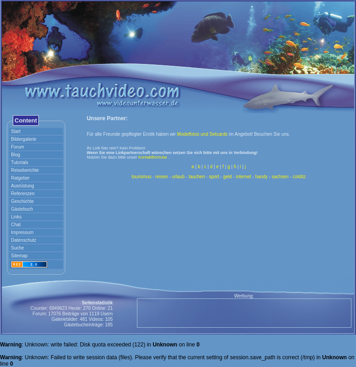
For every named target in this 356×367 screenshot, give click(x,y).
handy (261, 176)
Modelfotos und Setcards (202, 134)
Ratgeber (20, 178)
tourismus (141, 176)
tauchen (196, 176)
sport (214, 176)
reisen (162, 176)
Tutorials (19, 162)
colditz (299, 176)
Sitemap (19, 255)
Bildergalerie (24, 139)
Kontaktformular (153, 157)
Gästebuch (22, 209)
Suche (17, 247)
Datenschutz (24, 240)
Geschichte (22, 201)
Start (16, 131)
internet (243, 176)
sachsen (280, 176)
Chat (16, 224)
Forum (17, 146)
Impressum (22, 232)
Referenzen (23, 193)
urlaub (178, 176)
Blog (15, 154)
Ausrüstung (22, 185)
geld (227, 176)
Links (16, 216)
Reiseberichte (25, 170)
